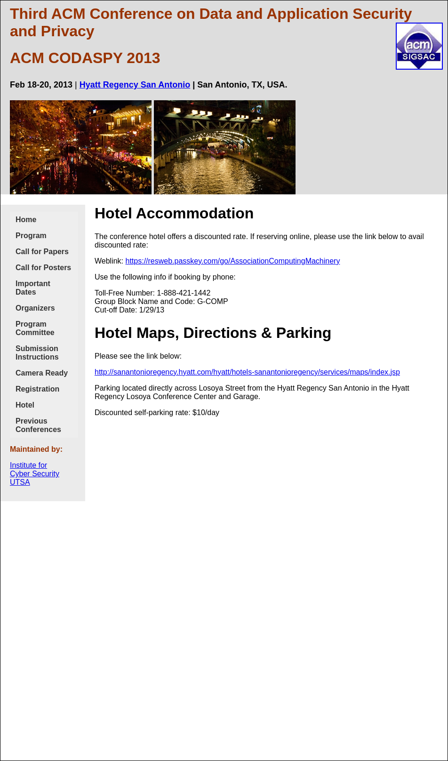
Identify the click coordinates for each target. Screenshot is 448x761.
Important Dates (33, 288)
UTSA (20, 482)
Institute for (28, 465)
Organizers (35, 308)
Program (31, 236)
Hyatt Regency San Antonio (135, 84)
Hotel (25, 405)
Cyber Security (34, 474)
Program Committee (35, 328)
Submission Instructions (37, 352)
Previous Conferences (38, 425)
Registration (37, 389)
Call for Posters (43, 268)
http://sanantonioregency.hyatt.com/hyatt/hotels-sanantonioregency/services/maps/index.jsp (247, 372)
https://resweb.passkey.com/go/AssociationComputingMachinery (233, 261)
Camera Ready (42, 373)
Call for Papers (42, 252)
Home (26, 220)
